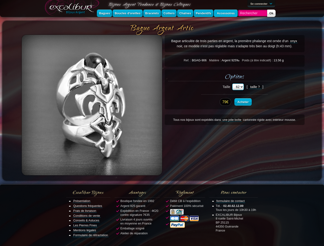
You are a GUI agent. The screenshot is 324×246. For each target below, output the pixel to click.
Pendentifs (203, 13)
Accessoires (226, 13)
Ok (271, 13)
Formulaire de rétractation (90, 235)
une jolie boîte (231, 119)
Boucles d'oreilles (127, 13)
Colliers (169, 13)
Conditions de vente (86, 215)
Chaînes (185, 13)
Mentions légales (84, 230)
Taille (226, 87)
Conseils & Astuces (86, 220)
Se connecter (262, 3)
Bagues (104, 13)
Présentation (81, 201)
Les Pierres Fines (85, 225)
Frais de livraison (84, 211)
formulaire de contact (230, 201)
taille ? (255, 87)
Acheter (243, 102)
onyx (293, 41)
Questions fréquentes (87, 206)
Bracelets (152, 13)
